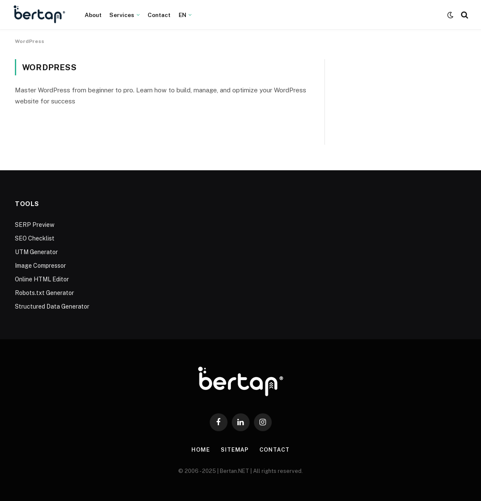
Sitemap (235, 450)
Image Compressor (40, 265)
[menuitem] (185, 15)
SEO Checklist (34, 238)
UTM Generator (36, 252)
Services (121, 14)
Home (200, 450)
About (93, 14)
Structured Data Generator (52, 306)
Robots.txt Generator (44, 292)
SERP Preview (34, 224)
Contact (159, 14)
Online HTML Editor (42, 279)
